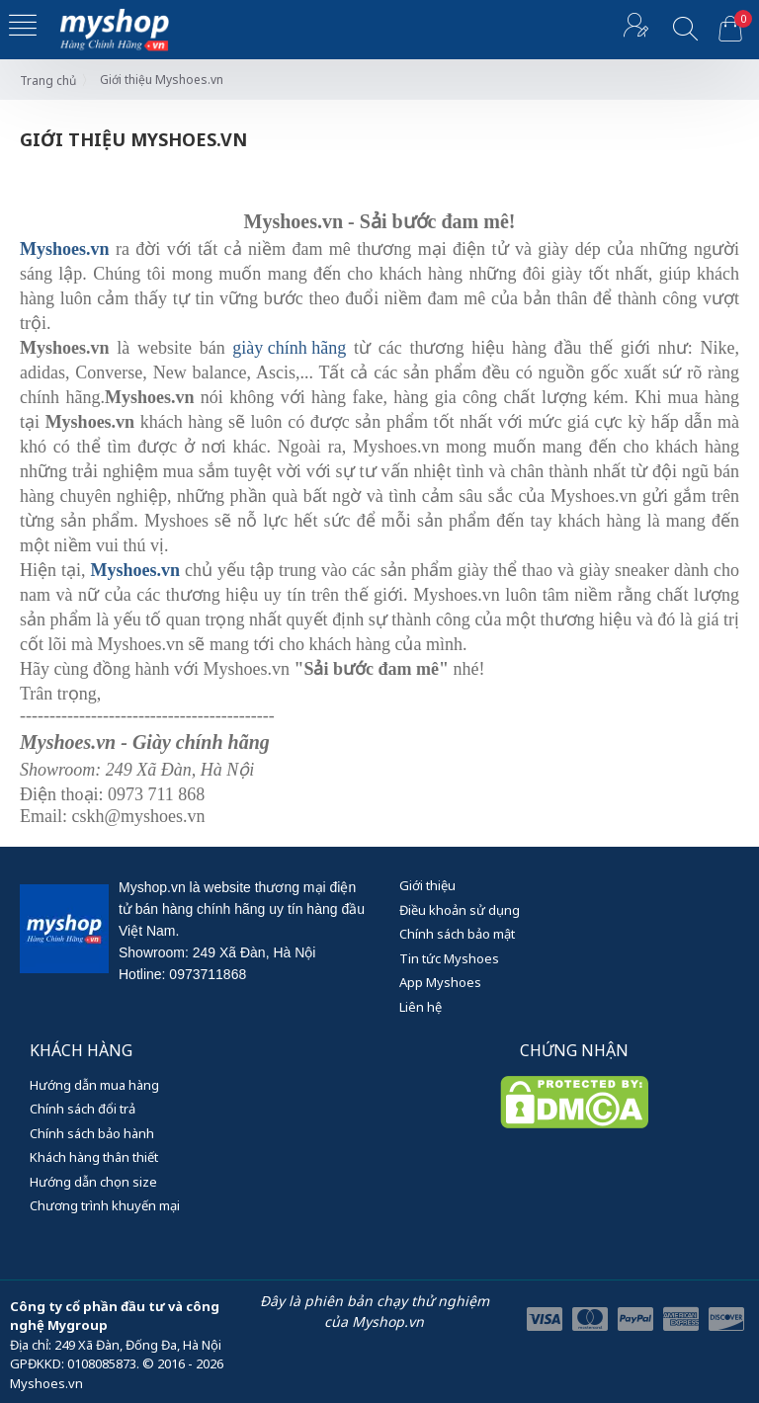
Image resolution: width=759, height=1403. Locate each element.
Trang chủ (48, 80)
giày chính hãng (289, 348)
